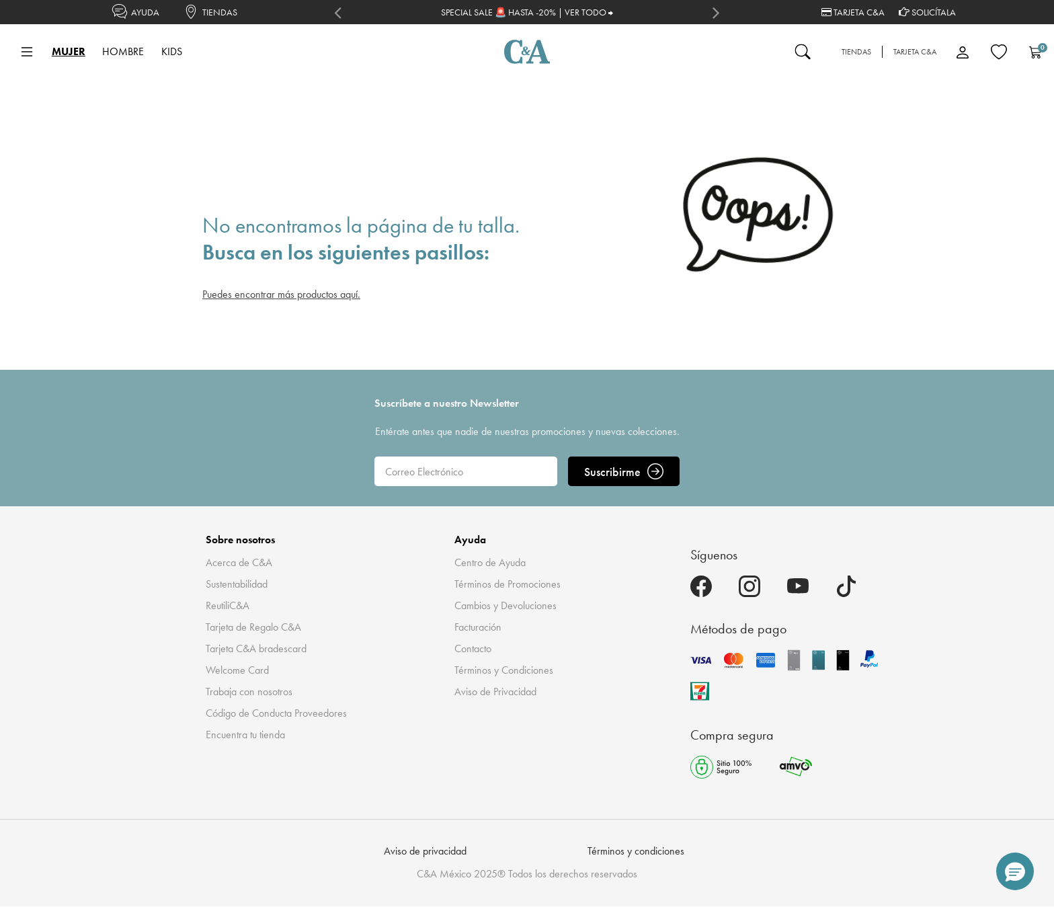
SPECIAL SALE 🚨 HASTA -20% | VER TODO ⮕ (527, 12)
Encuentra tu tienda (245, 734)
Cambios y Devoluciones (505, 605)
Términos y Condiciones (503, 670)
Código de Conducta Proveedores (276, 713)
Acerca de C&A (239, 562)
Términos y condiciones (635, 851)
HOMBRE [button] (123, 51)
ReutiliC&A (227, 605)
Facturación (477, 627)
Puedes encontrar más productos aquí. (281, 294)
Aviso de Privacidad (495, 691)
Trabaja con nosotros (249, 691)
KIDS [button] (171, 51)
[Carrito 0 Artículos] (1035, 52)
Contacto (472, 648)
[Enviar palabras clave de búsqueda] (803, 51)
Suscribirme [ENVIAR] (623, 471)
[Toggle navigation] (27, 52)
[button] (1015, 871)
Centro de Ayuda (490, 562)
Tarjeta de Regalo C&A (253, 627)
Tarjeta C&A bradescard (256, 648)
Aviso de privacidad (425, 851)
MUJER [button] (68, 51)
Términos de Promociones (507, 584)
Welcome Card (237, 670)
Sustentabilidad (237, 584)
